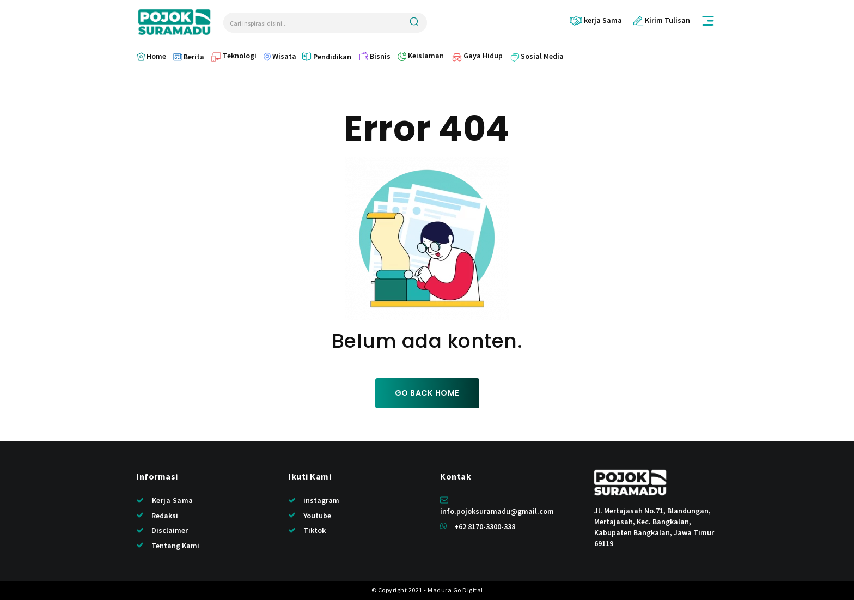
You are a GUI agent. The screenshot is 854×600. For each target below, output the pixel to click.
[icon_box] (595, 20)
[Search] (414, 23)
